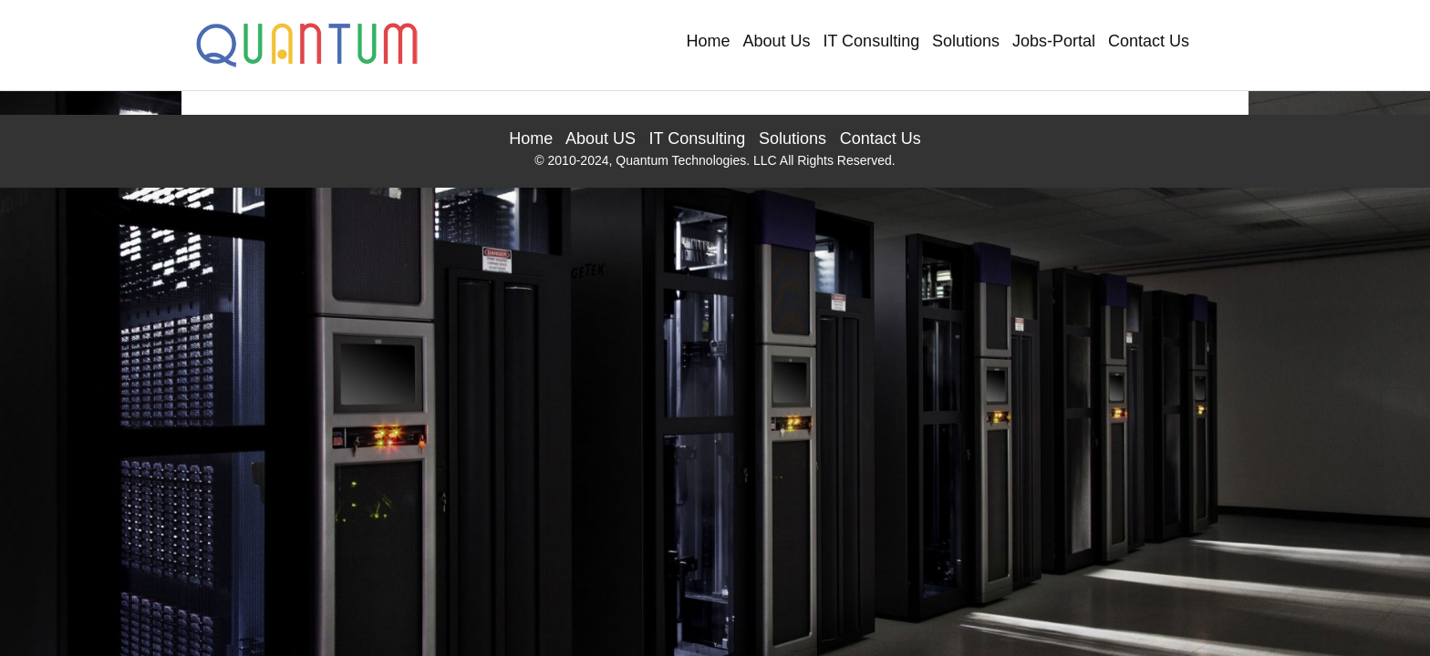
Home (709, 41)
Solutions (966, 41)
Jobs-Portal (1053, 41)
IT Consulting (871, 41)
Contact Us (1148, 41)
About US (600, 138)
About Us (777, 41)
